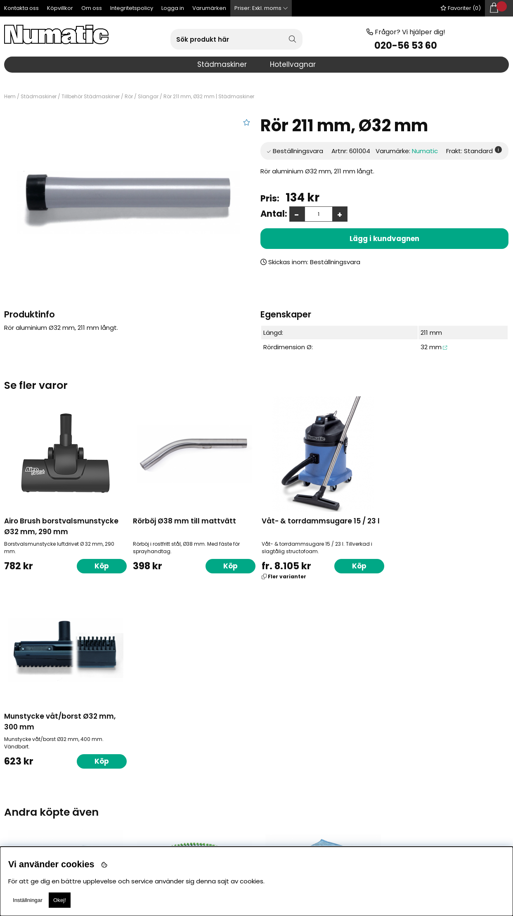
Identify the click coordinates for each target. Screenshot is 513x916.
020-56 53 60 (405, 45)
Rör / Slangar (141, 96)
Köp (356, 566)
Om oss (91, 8)
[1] (128, 202)
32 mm (431, 347)
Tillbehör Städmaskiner (90, 96)
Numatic (425, 151)
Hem (10, 96)
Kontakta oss (21, 8)
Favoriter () (460, 8)
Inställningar (28, 900)
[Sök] (236, 39)
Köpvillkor (60, 8)
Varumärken (209, 8)
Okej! (59, 900)
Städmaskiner (39, 96)
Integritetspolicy (131, 8)
